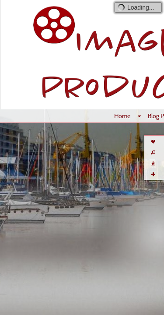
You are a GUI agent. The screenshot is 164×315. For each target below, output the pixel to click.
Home (122, 116)
